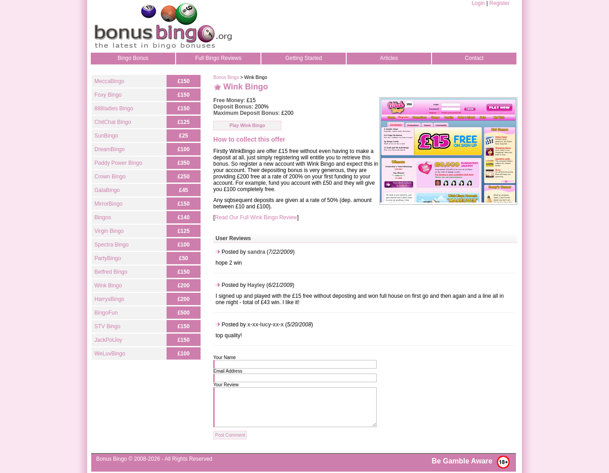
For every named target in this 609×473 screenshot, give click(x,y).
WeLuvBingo (109, 353)
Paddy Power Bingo (118, 163)
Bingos (102, 217)
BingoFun (106, 313)
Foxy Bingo (108, 95)
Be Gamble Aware (462, 461)
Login (478, 3)
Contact (474, 58)
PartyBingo (107, 258)
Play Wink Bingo (247, 125)
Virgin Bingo (109, 231)
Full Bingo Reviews (218, 58)
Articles (389, 58)
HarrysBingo (109, 299)
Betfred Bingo (111, 272)
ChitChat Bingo (112, 122)
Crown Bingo (110, 176)
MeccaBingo (109, 81)
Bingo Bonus (133, 58)
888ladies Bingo (113, 108)
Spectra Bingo (111, 244)
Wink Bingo (108, 285)
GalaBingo (107, 190)
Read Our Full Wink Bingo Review (256, 217)
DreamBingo (109, 149)
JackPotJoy (108, 340)
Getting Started (303, 58)
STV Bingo (107, 326)
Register (499, 3)
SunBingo (106, 136)
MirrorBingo (108, 204)
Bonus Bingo (226, 77)
